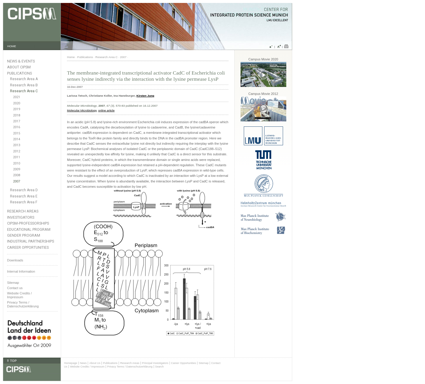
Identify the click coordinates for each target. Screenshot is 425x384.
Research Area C (24, 91)
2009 (16, 169)
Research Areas (22, 211)
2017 (16, 121)
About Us (94, 363)
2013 (16, 145)
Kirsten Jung (145, 95)
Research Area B (24, 85)
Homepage (70, 363)
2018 (16, 115)
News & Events (21, 61)
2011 (16, 157)
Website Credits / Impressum (87, 366)
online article (106, 110)
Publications (19, 73)
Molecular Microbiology (82, 110)
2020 (16, 103)
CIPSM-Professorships (28, 223)
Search (159, 366)
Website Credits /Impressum (19, 295)
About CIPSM (19, 67)
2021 (16, 97)
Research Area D (24, 190)
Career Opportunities (28, 247)
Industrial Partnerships (30, 241)
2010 (16, 163)
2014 (16, 139)
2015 (16, 133)
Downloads (15, 260)
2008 (16, 175)
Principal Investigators (155, 363)
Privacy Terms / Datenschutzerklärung (23, 304)
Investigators (20, 217)
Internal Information (21, 271)
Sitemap (13, 282)
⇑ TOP (11, 360)
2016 (16, 127)
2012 (16, 151)
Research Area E (23, 196)
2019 (16, 109)
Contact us (15, 288)
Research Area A (24, 79)
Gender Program (23, 235)
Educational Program (28, 229)
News (83, 363)
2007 (16, 181)
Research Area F (23, 202)
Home (71, 57)
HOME (11, 46)
